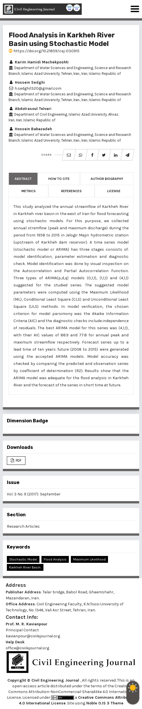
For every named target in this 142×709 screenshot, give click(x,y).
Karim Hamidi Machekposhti (39, 62)
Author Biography (107, 179)
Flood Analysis (55, 559)
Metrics (28, 191)
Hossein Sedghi (27, 82)
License (114, 191)
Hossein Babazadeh (30, 128)
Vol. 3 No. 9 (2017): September (34, 494)
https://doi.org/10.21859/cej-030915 (44, 51)
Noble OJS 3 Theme (104, 703)
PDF (18, 460)
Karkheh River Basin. (25, 567)
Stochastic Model (23, 559)
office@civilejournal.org (27, 648)
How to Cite (59, 179)
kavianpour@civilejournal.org (33, 636)
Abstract (23, 179)
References (71, 191)
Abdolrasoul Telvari (30, 108)
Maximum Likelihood (89, 559)
